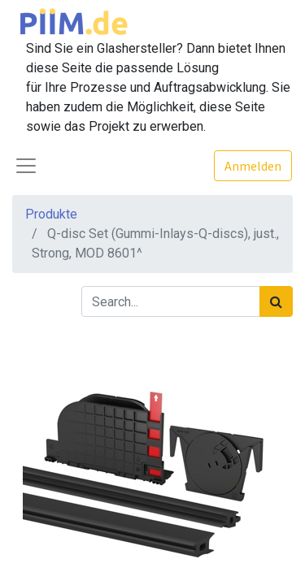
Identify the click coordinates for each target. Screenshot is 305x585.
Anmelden (252, 166)
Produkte (51, 214)
